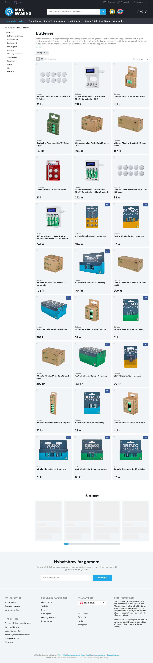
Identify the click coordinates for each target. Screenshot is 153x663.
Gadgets (10, 50)
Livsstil (9, 64)
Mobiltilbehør (74, 21)
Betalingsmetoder (13, 631)
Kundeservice (141, 2)
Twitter (81, 621)
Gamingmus (46, 602)
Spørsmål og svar (12, 606)
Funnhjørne (104, 21)
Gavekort (111, 2)
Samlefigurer (12, 47)
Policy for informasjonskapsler (18, 623)
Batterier (26, 28)
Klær (9, 68)
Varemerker (119, 21)
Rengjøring (11, 61)
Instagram (82, 625)
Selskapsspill (12, 43)
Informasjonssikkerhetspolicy (17, 635)
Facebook (82, 617)
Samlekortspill (12, 39)
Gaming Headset (48, 618)
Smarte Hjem (12, 57)
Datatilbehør (35, 21)
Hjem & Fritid (90, 21)
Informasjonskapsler (97, 655)
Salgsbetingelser (12, 610)
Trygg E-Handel (12, 639)
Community (123, 2)
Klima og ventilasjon (14, 54)
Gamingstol (60, 21)
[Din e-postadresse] (66, 578)
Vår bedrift (61, 655)
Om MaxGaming (12, 627)
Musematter (46, 621)
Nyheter (23, 21)
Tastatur (45, 606)
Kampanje (11, 21)
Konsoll (48, 21)
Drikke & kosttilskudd (15, 36)
